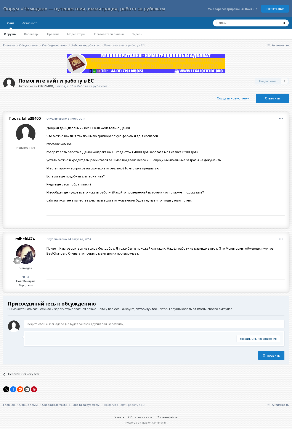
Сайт (10, 25)
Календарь (31, 34)
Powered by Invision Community (146, 422)
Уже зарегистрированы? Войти (232, 9)
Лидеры (137, 34)
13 (25, 276)
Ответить (272, 98)
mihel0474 (25, 238)
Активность (30, 23)
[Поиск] (242, 23)
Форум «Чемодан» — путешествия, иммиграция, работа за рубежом (84, 8)
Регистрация (275, 8)
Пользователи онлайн (108, 34)
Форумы (10, 34)
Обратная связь (140, 417)
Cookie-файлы (167, 417)
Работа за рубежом (92, 86)
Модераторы (76, 34)
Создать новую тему (233, 98)
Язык (119, 417)
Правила (53, 34)
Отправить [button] (271, 355)
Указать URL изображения (258, 338)
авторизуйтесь (147, 309)
